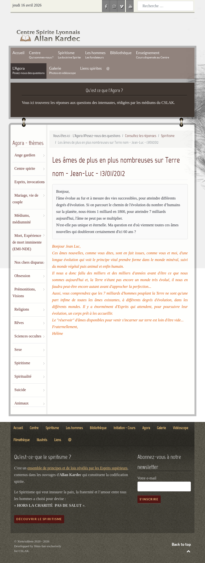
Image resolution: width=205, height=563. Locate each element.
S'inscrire (149, 488)
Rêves (19, 312)
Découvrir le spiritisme (39, 508)
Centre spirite (24, 158)
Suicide (20, 379)
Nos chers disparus (28, 252)
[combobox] (165, 6)
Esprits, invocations (29, 171)
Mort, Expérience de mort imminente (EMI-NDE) (27, 231)
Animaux (21, 392)
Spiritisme (22, 352)
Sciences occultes (27, 325)
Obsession (22, 265)
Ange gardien (24, 144)
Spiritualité (22, 366)
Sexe (18, 339)
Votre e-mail (146, 467)
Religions (21, 298)
